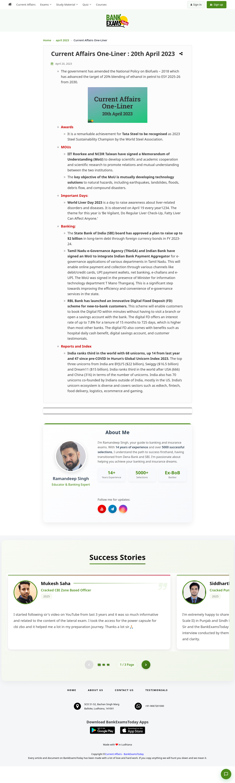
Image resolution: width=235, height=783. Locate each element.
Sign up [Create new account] (216, 4)
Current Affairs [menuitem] (26, 4)
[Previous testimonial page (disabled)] (88, 681)
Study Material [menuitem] (65, 4)
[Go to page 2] (103, 681)
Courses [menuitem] (101, 4)
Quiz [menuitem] (86, 4)
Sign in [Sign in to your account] (196, 4)
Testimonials (156, 706)
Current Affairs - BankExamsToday (124, 770)
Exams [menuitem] (44, 4)
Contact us (124, 706)
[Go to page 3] (108, 681)
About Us (95, 706)
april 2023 (63, 40)
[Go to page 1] (99, 681)
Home (47, 40)
